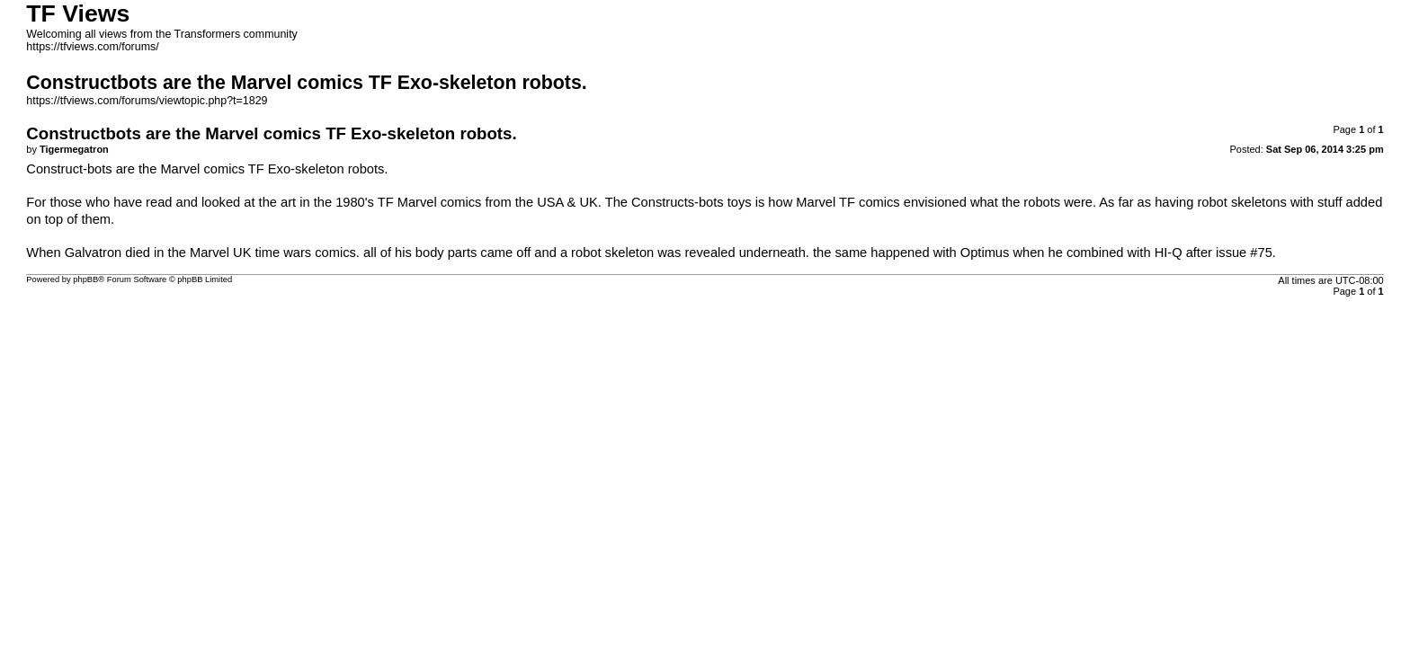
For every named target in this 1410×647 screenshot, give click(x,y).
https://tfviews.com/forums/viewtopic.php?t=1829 (146, 100)
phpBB (85, 279)
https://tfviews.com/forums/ (92, 46)
